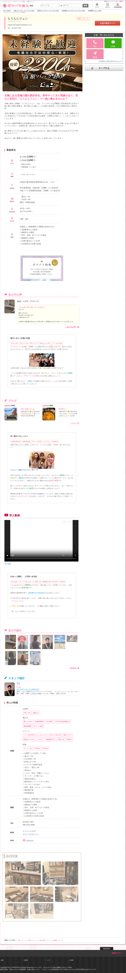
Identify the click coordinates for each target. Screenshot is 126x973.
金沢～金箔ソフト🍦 (28, 409)
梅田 (2, 960)
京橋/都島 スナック (45, 940)
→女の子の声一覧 (72, 327)
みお (19, 301)
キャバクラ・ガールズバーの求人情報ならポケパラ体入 (53, 967)
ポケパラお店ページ (31, 834)
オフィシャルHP (29, 831)
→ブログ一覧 (74, 423)
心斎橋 (71, 960)
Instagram (28, 840)
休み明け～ (62, 409)
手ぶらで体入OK (25, 582)
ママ (18, 683)
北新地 (26, 960)
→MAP (51, 182)
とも (6, 405)
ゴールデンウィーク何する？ (28, 689)
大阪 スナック (21, 940)
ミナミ (48, 960)
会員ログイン (117, 953)
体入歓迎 (14, 582)
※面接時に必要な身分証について (110, 61)
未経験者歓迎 (15, 441)
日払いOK (14, 343)
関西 (18, 6)
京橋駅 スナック (58, 940)
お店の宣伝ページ (107, 23)
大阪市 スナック (33, 940)
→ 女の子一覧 (74, 668)
